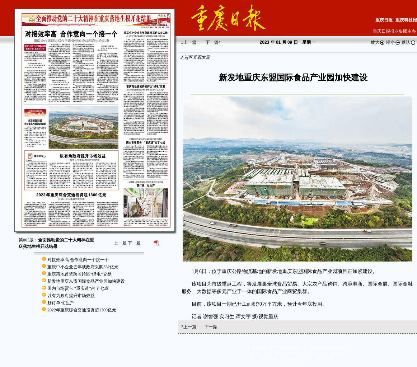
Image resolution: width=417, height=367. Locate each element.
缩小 (393, 42)
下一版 (134, 243)
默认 (409, 42)
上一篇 (188, 42)
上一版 (120, 243)
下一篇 (213, 42)
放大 (378, 42)
